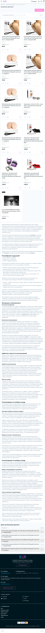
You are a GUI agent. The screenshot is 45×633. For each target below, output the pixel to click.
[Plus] (8, 50)
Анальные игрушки (10, 4)
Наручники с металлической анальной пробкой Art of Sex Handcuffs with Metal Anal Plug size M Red (33, 175)
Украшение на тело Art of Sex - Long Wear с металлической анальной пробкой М (33, 105)
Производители (4, 615)
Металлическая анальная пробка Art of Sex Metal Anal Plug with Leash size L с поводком (11, 139)
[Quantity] (5, 49)
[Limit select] (41, 15)
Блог (2, 608)
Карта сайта (3, 613)
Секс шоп (3, 4)
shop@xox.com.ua (5, 584)
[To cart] (20, 50)
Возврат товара (4, 611)
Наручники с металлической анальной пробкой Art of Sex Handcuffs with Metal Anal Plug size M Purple (11, 175)
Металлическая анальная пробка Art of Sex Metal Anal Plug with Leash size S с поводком (11, 72)
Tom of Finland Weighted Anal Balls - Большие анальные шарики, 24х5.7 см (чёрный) (11, 211)
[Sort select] (14, 15)
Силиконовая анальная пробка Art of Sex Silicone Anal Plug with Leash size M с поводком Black (33, 38)
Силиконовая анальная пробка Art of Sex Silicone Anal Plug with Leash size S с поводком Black (11, 38)
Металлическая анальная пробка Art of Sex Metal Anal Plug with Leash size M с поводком (11, 105)
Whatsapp (25, 600)
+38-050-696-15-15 (5, 573)
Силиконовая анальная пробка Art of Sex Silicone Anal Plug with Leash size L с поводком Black (33, 72)
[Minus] (3, 50)
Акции (2, 617)
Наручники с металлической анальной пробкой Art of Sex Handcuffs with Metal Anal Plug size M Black (33, 140)
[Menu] (1, 1)
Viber (24, 598)
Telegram (25, 596)
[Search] (41, 1)
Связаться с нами (5, 610)
